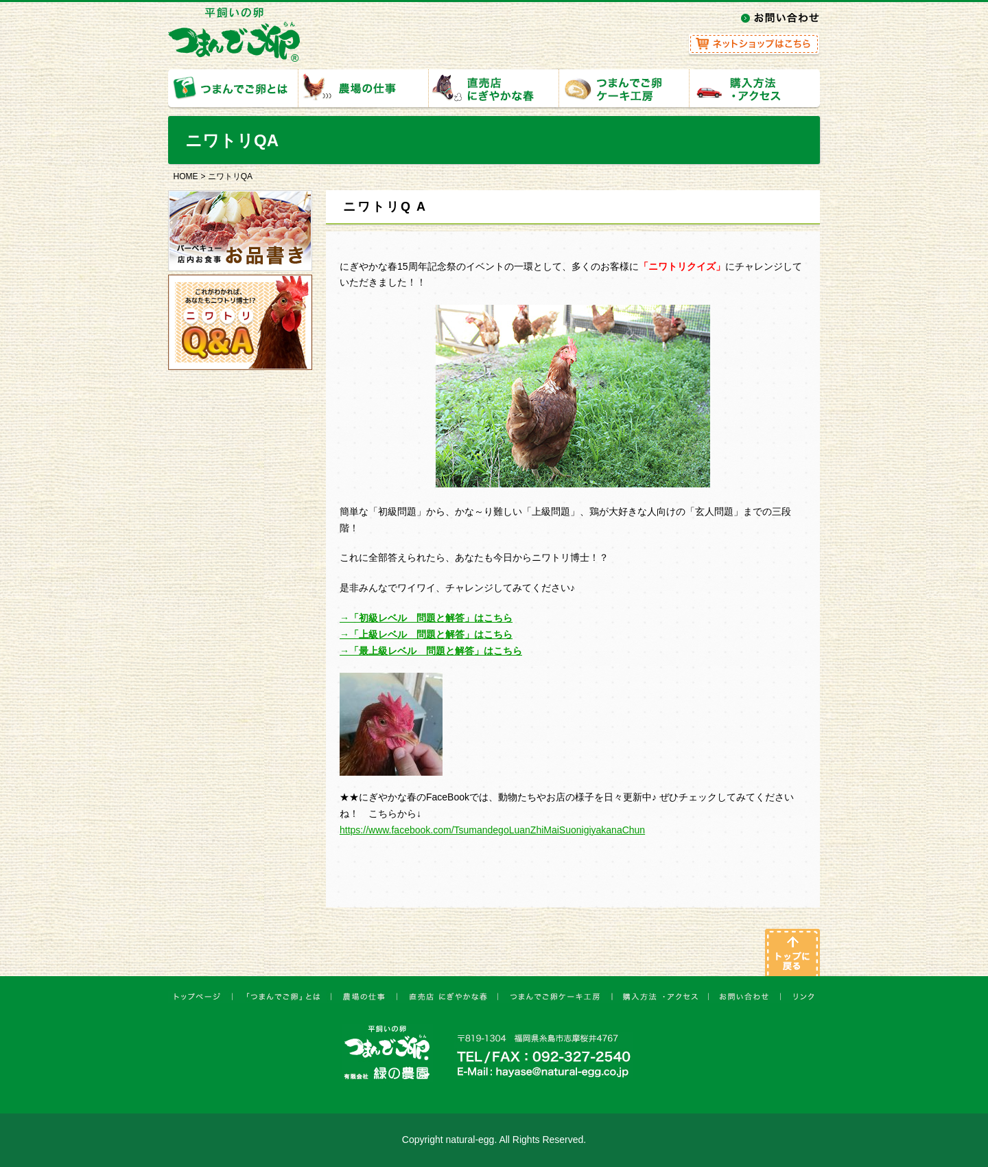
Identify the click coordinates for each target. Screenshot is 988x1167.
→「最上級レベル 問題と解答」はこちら (431, 650)
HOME (186, 176)
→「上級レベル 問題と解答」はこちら (426, 634)
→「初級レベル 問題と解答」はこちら (426, 617)
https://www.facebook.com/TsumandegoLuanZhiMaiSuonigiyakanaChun (492, 829)
